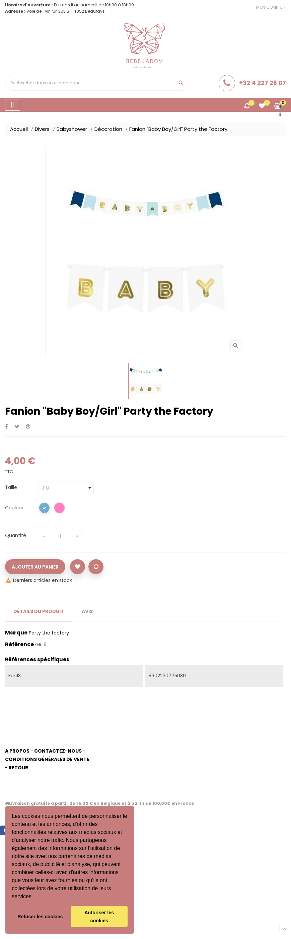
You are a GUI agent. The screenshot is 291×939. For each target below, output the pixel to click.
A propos (17, 751)
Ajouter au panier (35, 567)
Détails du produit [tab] (38, 611)
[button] (35, 897)
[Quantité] (60, 536)
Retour (18, 767)
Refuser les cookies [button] (40, 916)
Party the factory (49, 632)
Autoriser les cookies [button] (99, 916)
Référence (19, 645)
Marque (16, 633)
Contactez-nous (58, 751)
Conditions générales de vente (47, 759)
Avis (87, 611)
